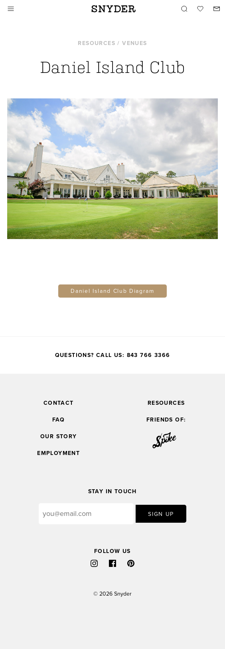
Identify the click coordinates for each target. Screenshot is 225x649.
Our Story (58, 436)
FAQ (58, 419)
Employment (58, 453)
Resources (166, 403)
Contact (58, 403)
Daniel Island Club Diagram (112, 291)
